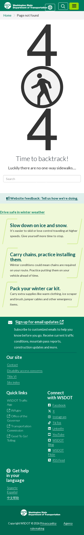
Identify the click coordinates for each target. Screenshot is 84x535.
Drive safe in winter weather (22, 212)
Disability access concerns (25, 370)
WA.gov (16, 410)
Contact (12, 365)
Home (7, 15)
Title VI (12, 376)
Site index (13, 382)
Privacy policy (48, 523)
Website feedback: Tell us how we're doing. (42, 198)
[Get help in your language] (50, 7)
